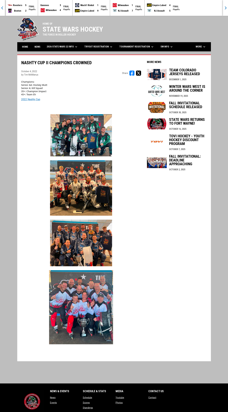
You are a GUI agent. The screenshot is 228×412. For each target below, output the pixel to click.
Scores (86, 402)
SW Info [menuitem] (167, 47)
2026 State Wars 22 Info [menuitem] (62, 47)
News (53, 397)
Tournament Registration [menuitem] (136, 47)
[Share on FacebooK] (131, 73)
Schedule (87, 397)
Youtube (120, 397)
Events (53, 402)
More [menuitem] (201, 47)
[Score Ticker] (114, 8)
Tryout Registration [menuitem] (98, 47)
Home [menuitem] (25, 46)
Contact (152, 397)
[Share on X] (138, 73)
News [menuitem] (37, 46)
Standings (88, 407)
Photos (119, 402)
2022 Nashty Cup (30, 99)
